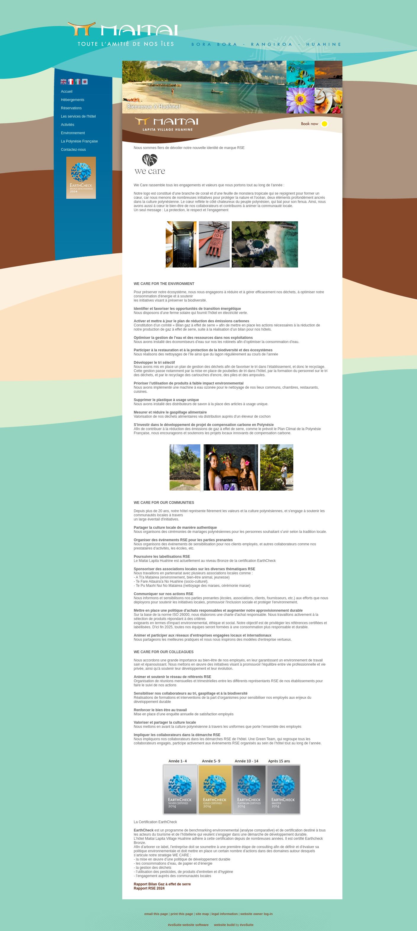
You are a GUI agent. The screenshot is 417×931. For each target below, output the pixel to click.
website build (224, 925)
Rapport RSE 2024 (149, 888)
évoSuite (174, 925)
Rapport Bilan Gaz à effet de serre (162, 884)
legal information (225, 914)
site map (202, 914)
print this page (181, 914)
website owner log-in (256, 914)
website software (195, 925)
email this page (156, 914)
